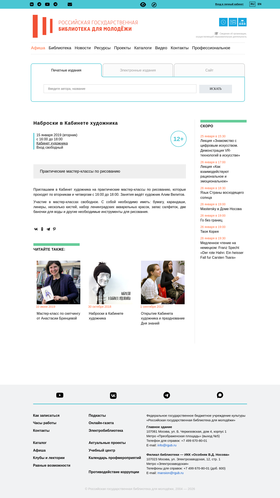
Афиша (38, 48)
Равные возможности (51, 465)
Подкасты (97, 415)
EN (259, 4)
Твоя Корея (209, 231)
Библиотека (60, 48)
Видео (161, 48)
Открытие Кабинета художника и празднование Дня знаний (163, 318)
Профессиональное (211, 48)
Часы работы (45, 423)
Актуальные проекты (107, 443)
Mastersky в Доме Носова (221, 209)
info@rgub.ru (167, 445)
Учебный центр (102, 450)
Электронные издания (138, 70)
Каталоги (143, 48)
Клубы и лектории (49, 458)
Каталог (40, 443)
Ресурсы (102, 48)
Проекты (122, 48)
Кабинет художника (52, 143)
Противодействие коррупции (114, 472)
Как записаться (46, 415)
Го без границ (211, 220)
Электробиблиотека (106, 430)
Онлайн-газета (101, 423)
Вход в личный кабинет (229, 4)
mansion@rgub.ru (171, 473)
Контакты (180, 48)
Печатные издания (76, 72)
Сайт (209, 70)
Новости (83, 48)
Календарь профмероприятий (115, 458)
